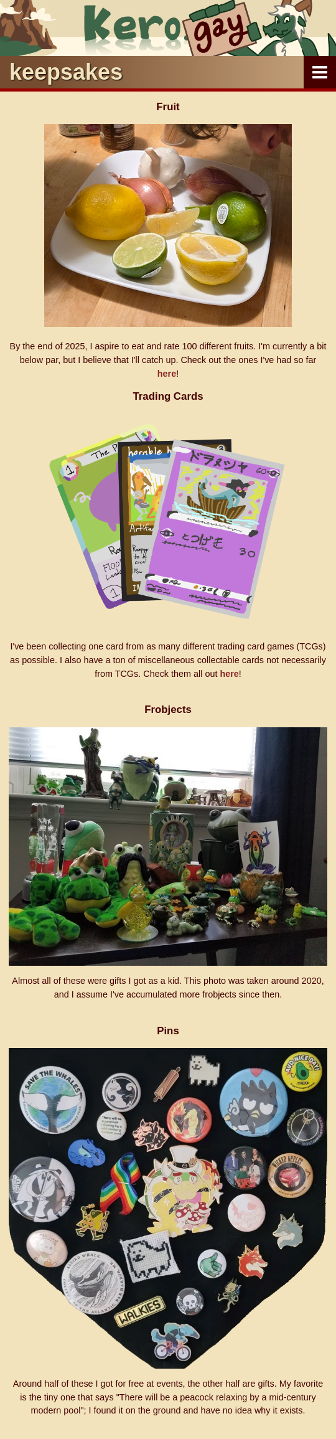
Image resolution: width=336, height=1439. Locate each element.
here (166, 374)
